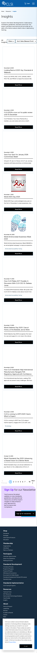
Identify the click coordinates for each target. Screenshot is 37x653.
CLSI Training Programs (9, 585)
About (5, 604)
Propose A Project (8, 571)
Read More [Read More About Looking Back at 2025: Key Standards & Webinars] (18, 85)
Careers (5, 614)
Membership (8, 543)
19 (29, 482)
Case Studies (6, 598)
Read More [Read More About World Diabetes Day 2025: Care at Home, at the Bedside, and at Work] (18, 342)
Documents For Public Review (11, 575)
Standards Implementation (13, 583)
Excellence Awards (8, 612)
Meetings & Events (8, 560)
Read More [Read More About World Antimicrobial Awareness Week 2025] (18, 253)
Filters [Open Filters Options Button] (10, 41)
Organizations (7, 546)
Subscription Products (9, 537)
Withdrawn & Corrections (10, 573)
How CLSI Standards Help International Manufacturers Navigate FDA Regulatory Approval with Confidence (18, 372)
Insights (5, 600)
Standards (6, 533)
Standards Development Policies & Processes (15, 577)
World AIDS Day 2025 (12, 197)
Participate (7, 554)
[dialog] (18, 634)
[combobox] (26, 41)
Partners (5, 610)
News (4, 616)
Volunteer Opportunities (9, 556)
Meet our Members (8, 550)
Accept (26, 646)
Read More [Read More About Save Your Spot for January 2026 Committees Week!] (18, 169)
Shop (5, 531)
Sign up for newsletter (25, 514)
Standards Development (12, 564)
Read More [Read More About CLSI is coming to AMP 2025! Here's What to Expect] (18, 431)
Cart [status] (28, 3)
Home (2, 11)
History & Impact (7, 606)
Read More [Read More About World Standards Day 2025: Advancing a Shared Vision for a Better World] (18, 473)
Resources (8, 11)
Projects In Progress (8, 569)
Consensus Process (8, 567)
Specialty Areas (7, 579)
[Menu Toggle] (33, 3)
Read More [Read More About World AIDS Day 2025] (18, 209)
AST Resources (7, 594)
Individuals (6, 548)
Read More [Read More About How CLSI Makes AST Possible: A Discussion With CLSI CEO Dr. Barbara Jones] (18, 300)
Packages (5, 535)
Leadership (6, 608)
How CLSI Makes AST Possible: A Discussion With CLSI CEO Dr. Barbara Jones (18, 283)
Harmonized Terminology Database (12, 596)
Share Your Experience (9, 558)
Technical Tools (7, 592)
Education (6, 539)
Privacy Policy (12, 642)
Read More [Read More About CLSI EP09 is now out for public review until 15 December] (18, 127)
